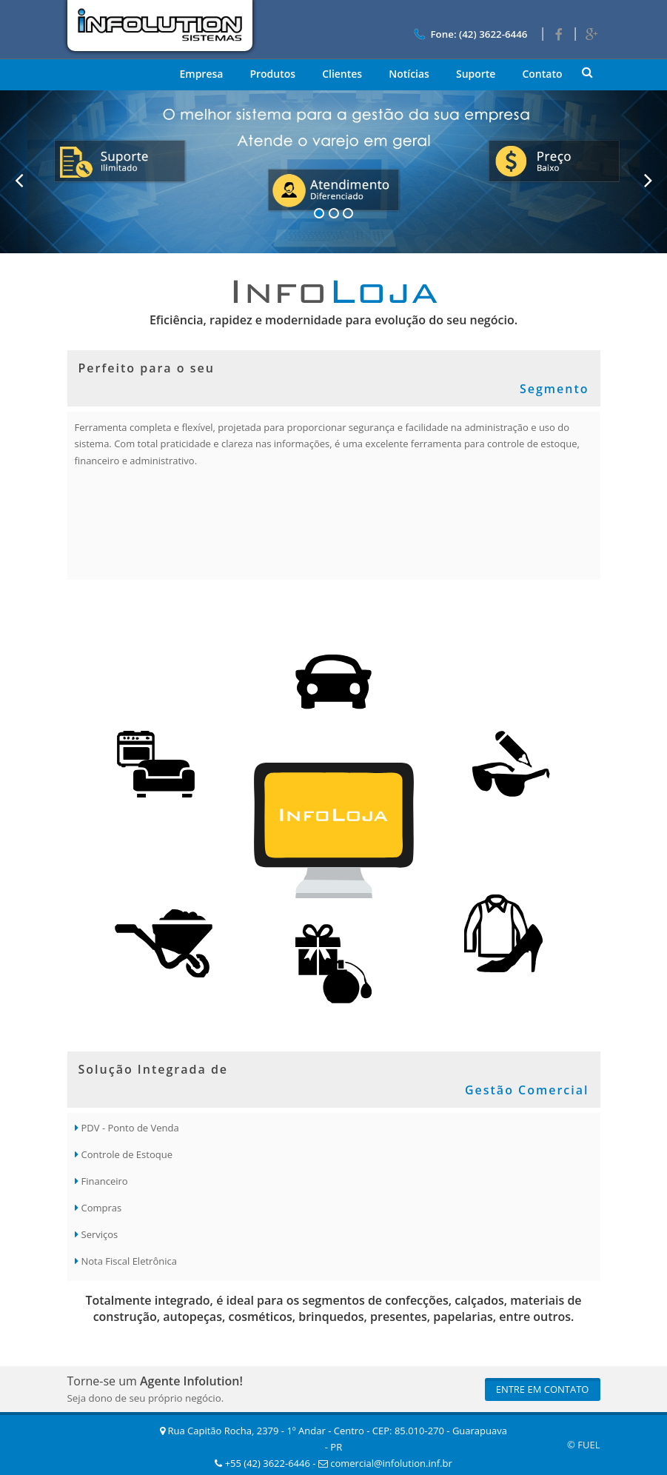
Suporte (476, 74)
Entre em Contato (542, 1389)
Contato (542, 74)
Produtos (272, 74)
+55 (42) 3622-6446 (262, 1463)
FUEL (588, 1444)
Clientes (342, 74)
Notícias (409, 74)
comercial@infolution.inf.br (385, 1463)
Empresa (201, 74)
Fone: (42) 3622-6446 (469, 34)
